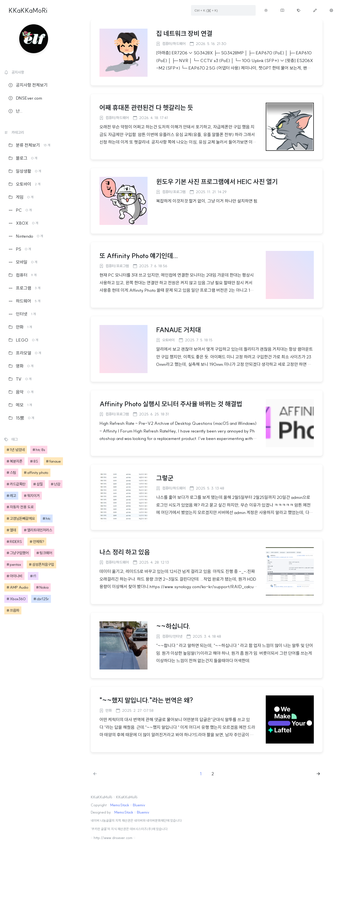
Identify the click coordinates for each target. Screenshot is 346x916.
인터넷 (22, 314)
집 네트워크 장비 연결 (184, 33)
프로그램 (24, 288)
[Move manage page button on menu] (331, 10)
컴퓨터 (23, 275)
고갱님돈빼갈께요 (22, 518)
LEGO (23, 340)
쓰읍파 (14, 610)
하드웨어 (24, 301)
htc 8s (40, 449)
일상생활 (25, 171)
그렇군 (164, 478)
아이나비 (16, 576)
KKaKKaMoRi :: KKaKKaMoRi (114, 797)
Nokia (44, 587)
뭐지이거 (33, 495)
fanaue (55, 461)
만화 (20, 327)
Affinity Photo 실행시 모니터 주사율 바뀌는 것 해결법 (170, 404)
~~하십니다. (173, 626)
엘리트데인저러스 (39, 530)
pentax (15, 564)
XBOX (23, 223)
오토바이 (24, 184)
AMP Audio (19, 587)
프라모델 (25, 353)
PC (20, 210)
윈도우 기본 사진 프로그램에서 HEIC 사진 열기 (217, 182)
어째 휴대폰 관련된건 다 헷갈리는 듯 (146, 107)
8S (35, 461)
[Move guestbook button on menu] (282, 10)
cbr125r (43, 599)
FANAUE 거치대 (178, 330)
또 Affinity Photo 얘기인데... (138, 256)
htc (48, 518)
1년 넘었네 (17, 449)
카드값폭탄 (17, 484)
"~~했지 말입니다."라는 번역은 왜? (146, 700)
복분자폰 (16, 461)
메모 (20, 405)
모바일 (23, 262)
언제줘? (38, 541)
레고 (13, 495)
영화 (21, 366)
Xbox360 (18, 599)
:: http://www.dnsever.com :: (113, 838)
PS (20, 249)
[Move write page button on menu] (315, 10)
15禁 (21, 418)
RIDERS (16, 541)
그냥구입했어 (19, 553)
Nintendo (26, 236)
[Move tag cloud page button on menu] (299, 10)
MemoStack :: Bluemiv (127, 805)
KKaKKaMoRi (28, 10)
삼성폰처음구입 (43, 564)
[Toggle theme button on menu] (266, 10)
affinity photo (37, 472)
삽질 (40, 484)
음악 (21, 392)
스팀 (13, 472)
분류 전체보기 (29, 145)
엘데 (13, 530)
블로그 (23, 158)
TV (20, 379)
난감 (57, 484)
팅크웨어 (46, 553)
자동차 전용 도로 (22, 507)
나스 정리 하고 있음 (124, 552)
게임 (21, 197)
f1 (34, 576)
